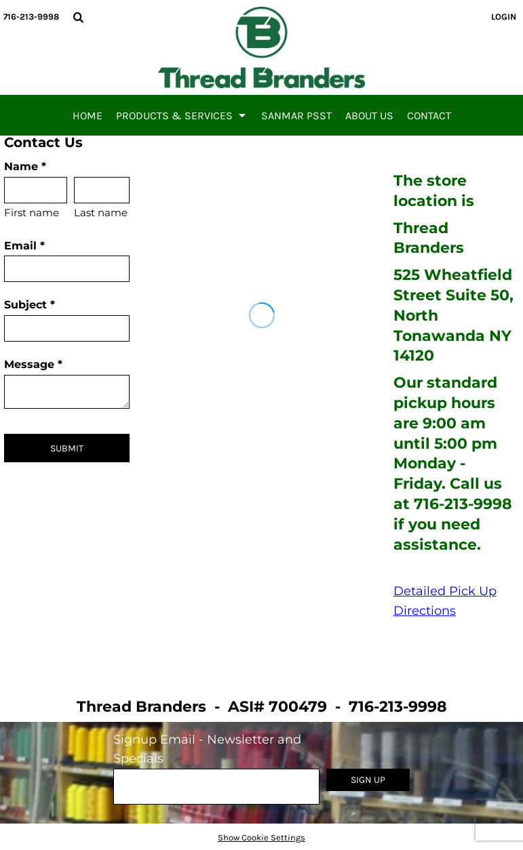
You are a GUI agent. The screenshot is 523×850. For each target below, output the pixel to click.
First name (31, 212)
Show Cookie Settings (261, 837)
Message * (33, 364)
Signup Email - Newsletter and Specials (207, 749)
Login (503, 17)
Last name (101, 212)
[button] (78, 17)
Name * (25, 166)
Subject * (29, 304)
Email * (24, 245)
